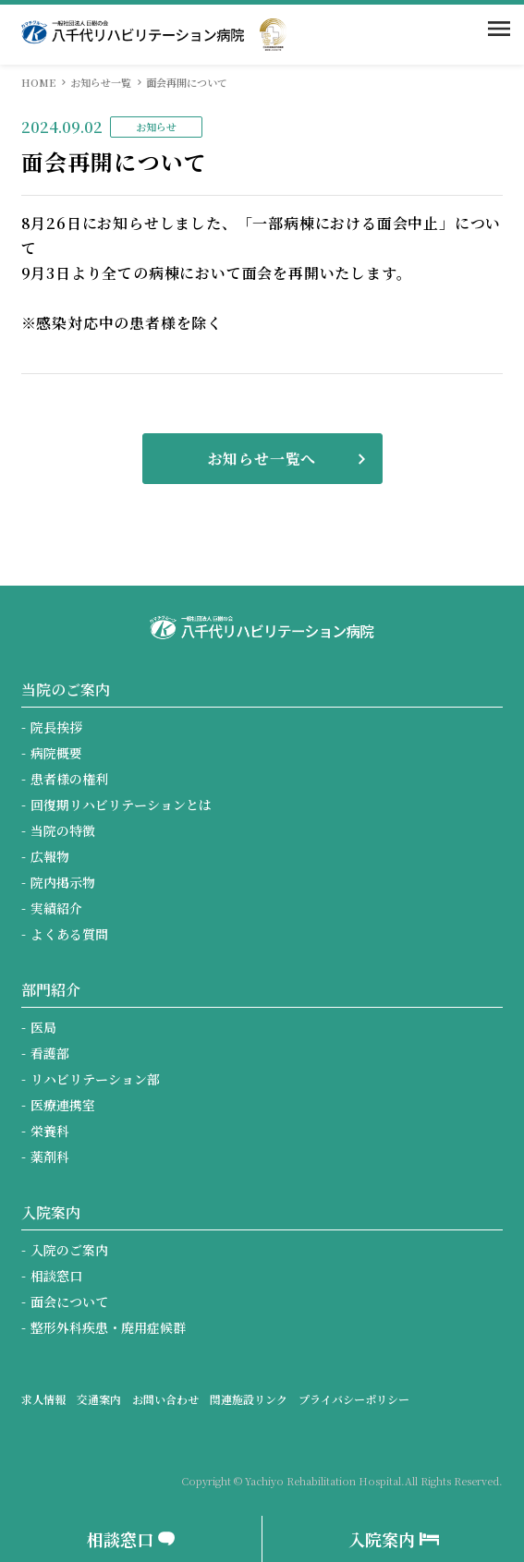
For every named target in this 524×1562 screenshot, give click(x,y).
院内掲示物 (62, 882)
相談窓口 (56, 1275)
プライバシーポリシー (354, 1399)
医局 (43, 1027)
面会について (69, 1301)
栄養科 (49, 1130)
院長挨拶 (56, 727)
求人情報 (43, 1399)
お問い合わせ (165, 1399)
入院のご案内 (69, 1250)
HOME (38, 82)
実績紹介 (56, 908)
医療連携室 (62, 1105)
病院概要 (56, 753)
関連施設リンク (248, 1399)
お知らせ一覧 (100, 82)
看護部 (49, 1053)
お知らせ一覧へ (262, 458)
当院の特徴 (62, 830)
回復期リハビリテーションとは (121, 804)
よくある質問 (69, 934)
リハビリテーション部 (95, 1079)
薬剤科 (49, 1156)
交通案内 (99, 1399)
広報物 (49, 856)
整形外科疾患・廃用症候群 (108, 1327)
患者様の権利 (69, 778)
